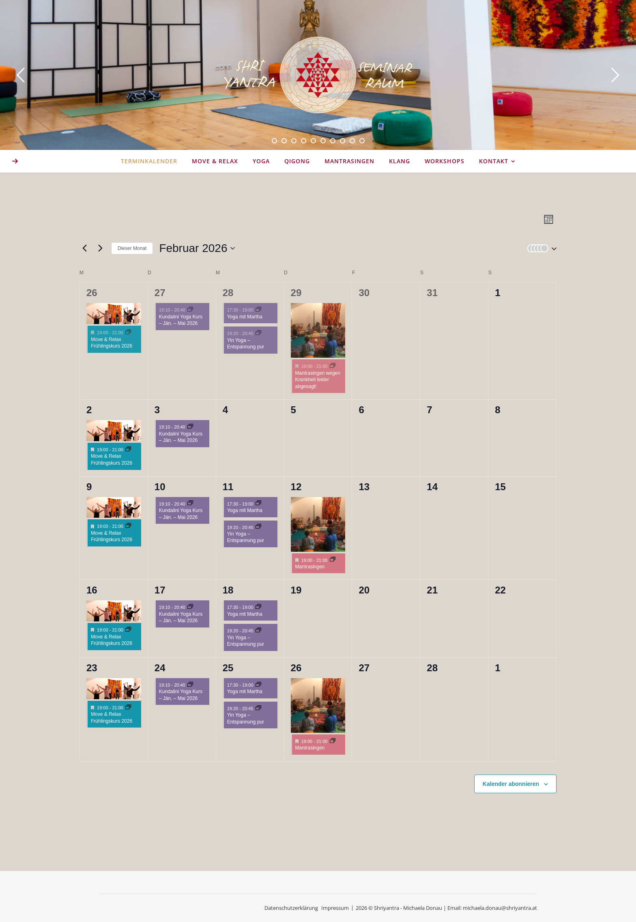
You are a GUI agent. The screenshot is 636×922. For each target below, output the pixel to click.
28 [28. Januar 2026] (228, 292)
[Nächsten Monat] (100, 248)
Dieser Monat (132, 248)
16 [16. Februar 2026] (91, 590)
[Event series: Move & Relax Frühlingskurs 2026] (128, 332)
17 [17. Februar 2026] (160, 590)
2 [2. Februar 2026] (89, 409)
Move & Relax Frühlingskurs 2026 (111, 343)
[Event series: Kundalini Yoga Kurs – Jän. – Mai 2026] (190, 309)
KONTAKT (493, 161)
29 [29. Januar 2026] (296, 292)
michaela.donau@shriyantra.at (500, 907)
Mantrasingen (349, 161)
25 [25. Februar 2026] (228, 667)
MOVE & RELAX (215, 161)
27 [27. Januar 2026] (160, 292)
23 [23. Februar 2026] (91, 667)
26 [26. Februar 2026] (296, 667)
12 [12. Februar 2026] (296, 486)
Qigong (297, 161)
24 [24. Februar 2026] (160, 667)
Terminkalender (149, 161)
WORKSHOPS (444, 161)
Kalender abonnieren (511, 784)
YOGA (261, 161)
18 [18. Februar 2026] (228, 590)
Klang (399, 161)
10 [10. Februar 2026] (160, 486)
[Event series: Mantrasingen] (332, 366)
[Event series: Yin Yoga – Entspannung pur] (258, 333)
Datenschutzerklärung (291, 907)
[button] (540, 248)
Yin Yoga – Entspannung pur (245, 343)
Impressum (335, 907)
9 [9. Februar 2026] (89, 486)
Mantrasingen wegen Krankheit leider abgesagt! (317, 379)
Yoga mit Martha (244, 317)
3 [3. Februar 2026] (157, 409)
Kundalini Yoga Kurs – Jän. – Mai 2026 (180, 320)
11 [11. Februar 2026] (228, 486)
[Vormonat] (84, 248)
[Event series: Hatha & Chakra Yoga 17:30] (258, 309)
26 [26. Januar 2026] (91, 292)
